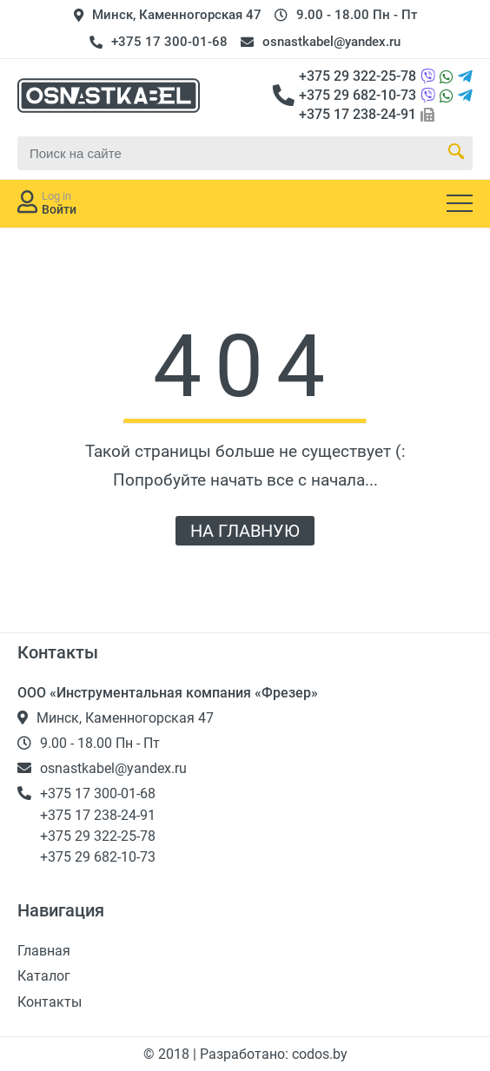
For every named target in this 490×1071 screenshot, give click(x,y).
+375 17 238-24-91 (357, 114)
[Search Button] (456, 152)
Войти (59, 209)
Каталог (43, 976)
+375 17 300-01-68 (169, 42)
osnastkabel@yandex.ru (331, 42)
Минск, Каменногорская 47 (177, 15)
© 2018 (168, 1054)
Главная (43, 950)
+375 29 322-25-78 (357, 76)
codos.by (320, 1054)
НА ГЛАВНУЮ (245, 530)
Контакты (49, 1002)
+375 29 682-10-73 (357, 95)
